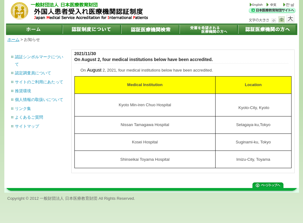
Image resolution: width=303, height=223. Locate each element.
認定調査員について (33, 73)
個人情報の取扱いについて (39, 99)
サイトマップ (27, 126)
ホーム (13, 39)
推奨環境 (23, 91)
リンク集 (23, 108)
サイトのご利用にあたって (39, 82)
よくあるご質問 (29, 117)
